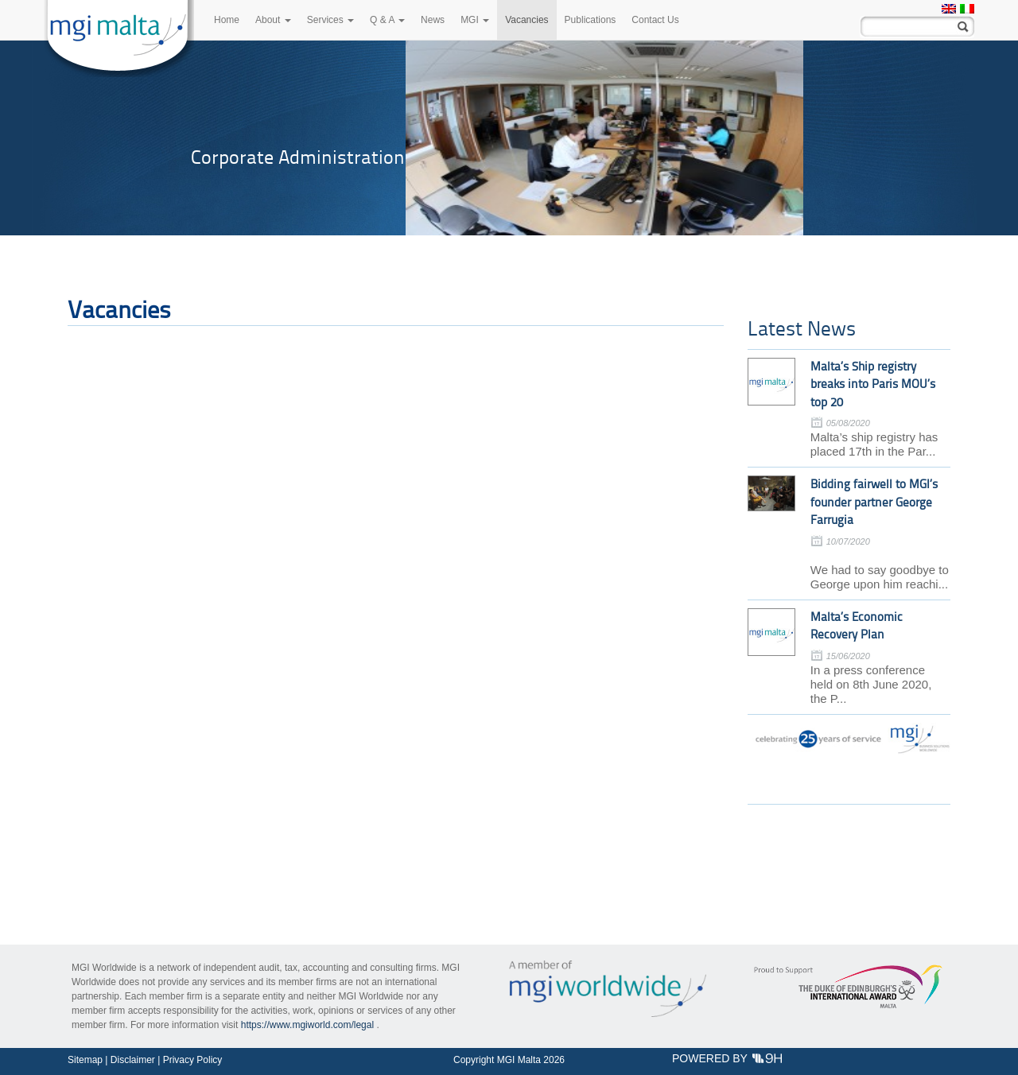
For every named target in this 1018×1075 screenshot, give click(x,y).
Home (226, 19)
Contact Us (654, 19)
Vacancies (526, 19)
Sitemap (85, 1059)
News (433, 19)
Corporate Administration (298, 157)
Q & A (387, 19)
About (273, 19)
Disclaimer (133, 1059)
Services (330, 19)
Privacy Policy (193, 1059)
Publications (590, 19)
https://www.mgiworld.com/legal (307, 1024)
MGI (474, 19)
